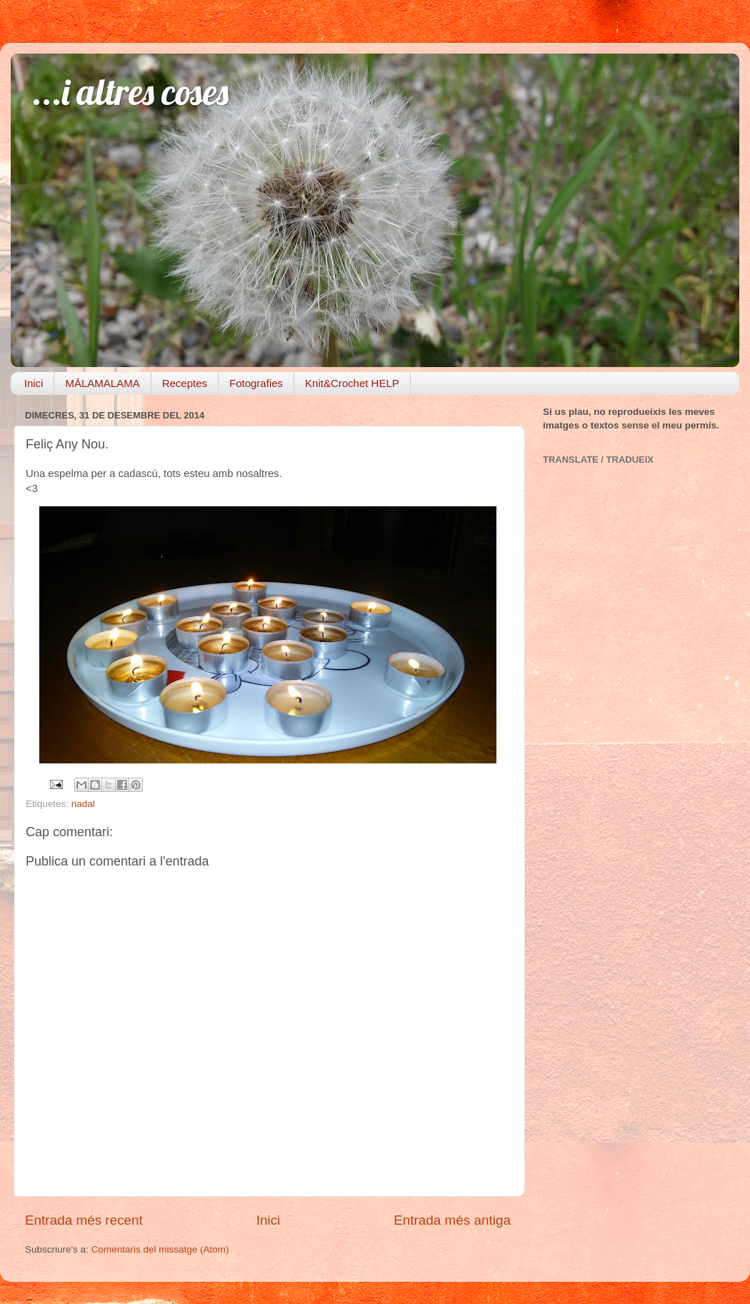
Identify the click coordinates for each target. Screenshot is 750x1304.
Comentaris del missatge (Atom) (160, 1249)
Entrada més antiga (452, 1220)
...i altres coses (130, 91)
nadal (83, 803)
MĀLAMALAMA (102, 383)
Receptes (184, 383)
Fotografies (256, 383)
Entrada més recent (84, 1220)
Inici (34, 383)
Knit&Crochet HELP (352, 383)
